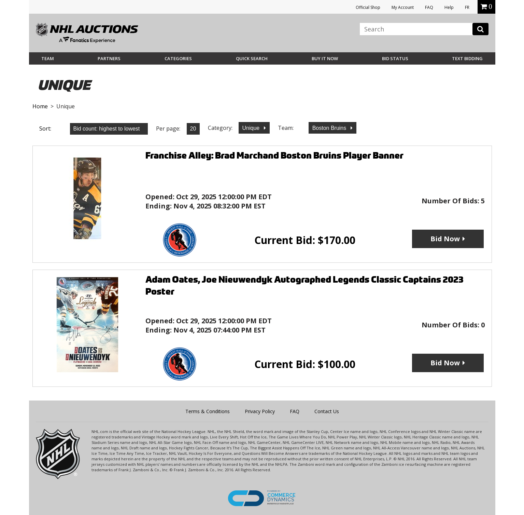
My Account (403, 7)
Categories (178, 58)
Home (40, 106)
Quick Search (252, 58)
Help (449, 7)
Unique (251, 128)
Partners (109, 58)
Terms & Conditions (207, 411)
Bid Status (395, 58)
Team (47, 58)
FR (467, 7)
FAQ (429, 7)
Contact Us (326, 411)
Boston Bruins (330, 128)
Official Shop (368, 7)
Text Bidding (467, 58)
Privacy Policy (260, 411)
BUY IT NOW (325, 58)
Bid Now (445, 238)
